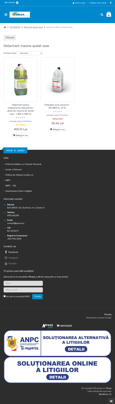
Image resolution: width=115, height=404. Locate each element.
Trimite (37, 296)
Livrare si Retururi (97, 3)
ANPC (8, 180)
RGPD (27, 297)
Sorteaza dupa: (10, 53)
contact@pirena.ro (15, 223)
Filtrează (10, 38)
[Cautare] (102, 15)
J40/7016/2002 (14, 239)
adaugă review (16, 121)
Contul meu (79, 3)
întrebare (27, 121)
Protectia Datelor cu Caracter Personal (23, 164)
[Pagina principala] (20, 15)
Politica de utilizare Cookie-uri (19, 175)
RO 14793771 (13, 231)
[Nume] (23, 283)
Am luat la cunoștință (18, 297)
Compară (11, 2)
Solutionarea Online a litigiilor (18, 191)
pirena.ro (101, 388)
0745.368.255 (13, 216)
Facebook (11, 252)
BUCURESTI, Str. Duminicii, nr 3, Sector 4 (25, 208)
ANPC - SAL (10, 186)
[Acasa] (5, 27)
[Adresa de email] (23, 289)
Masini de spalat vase (33, 27)
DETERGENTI (15, 27)
